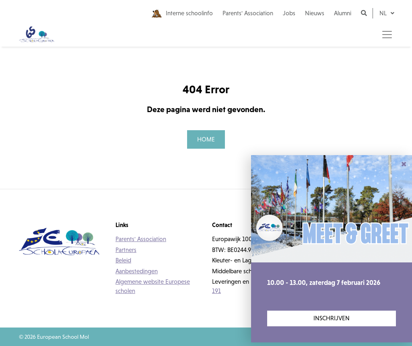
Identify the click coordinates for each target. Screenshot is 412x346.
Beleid (123, 260)
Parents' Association (247, 13)
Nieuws (314, 13)
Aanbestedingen (136, 271)
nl (383, 13)
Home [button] (206, 139)
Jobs (289, 13)
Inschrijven (331, 318)
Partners (125, 249)
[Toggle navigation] (387, 35)
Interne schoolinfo (182, 14)
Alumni (342, 13)
